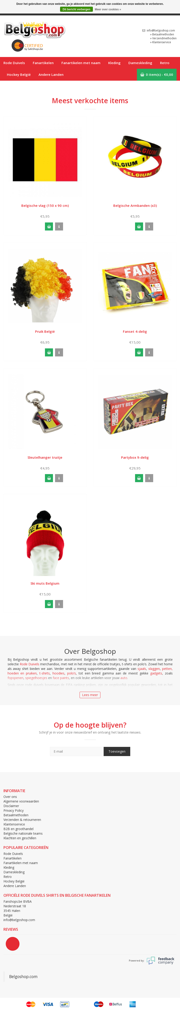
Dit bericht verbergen (76, 9)
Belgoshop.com (23, 976)
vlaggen (154, 668)
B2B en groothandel (18, 829)
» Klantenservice (160, 42)
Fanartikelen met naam (80, 62)
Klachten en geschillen (19, 838)
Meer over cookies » (108, 9)
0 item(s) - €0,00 (156, 74)
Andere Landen (51, 74)
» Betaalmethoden (162, 34)
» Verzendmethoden (163, 38)
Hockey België (19, 74)
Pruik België (45, 331)
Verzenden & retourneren (22, 819)
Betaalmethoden (15, 815)
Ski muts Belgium (44, 583)
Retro (164, 62)
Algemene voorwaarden (21, 801)
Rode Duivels (14, 62)
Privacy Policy (13, 810)
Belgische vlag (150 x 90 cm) (45, 205)
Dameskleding (140, 62)
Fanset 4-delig (135, 331)
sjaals (142, 668)
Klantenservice (14, 824)
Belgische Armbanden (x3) (135, 205)
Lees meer (90, 695)
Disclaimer (11, 806)
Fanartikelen (43, 62)
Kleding (114, 62)
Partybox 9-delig (135, 457)
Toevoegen (116, 751)
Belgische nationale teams (23, 833)
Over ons (10, 796)
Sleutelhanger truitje (45, 457)
